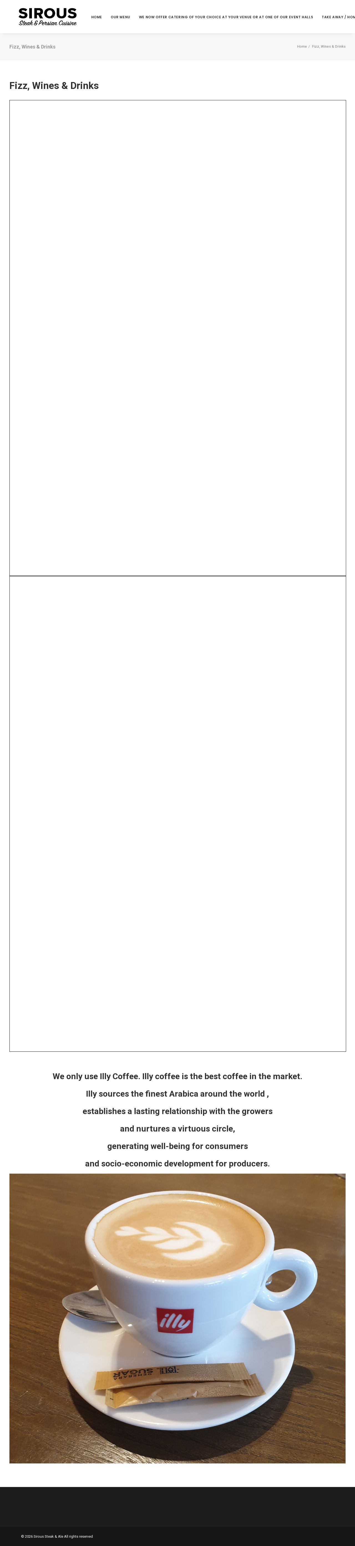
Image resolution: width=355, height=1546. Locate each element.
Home (92, 17)
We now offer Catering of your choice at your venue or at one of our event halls (221, 17)
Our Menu (116, 17)
